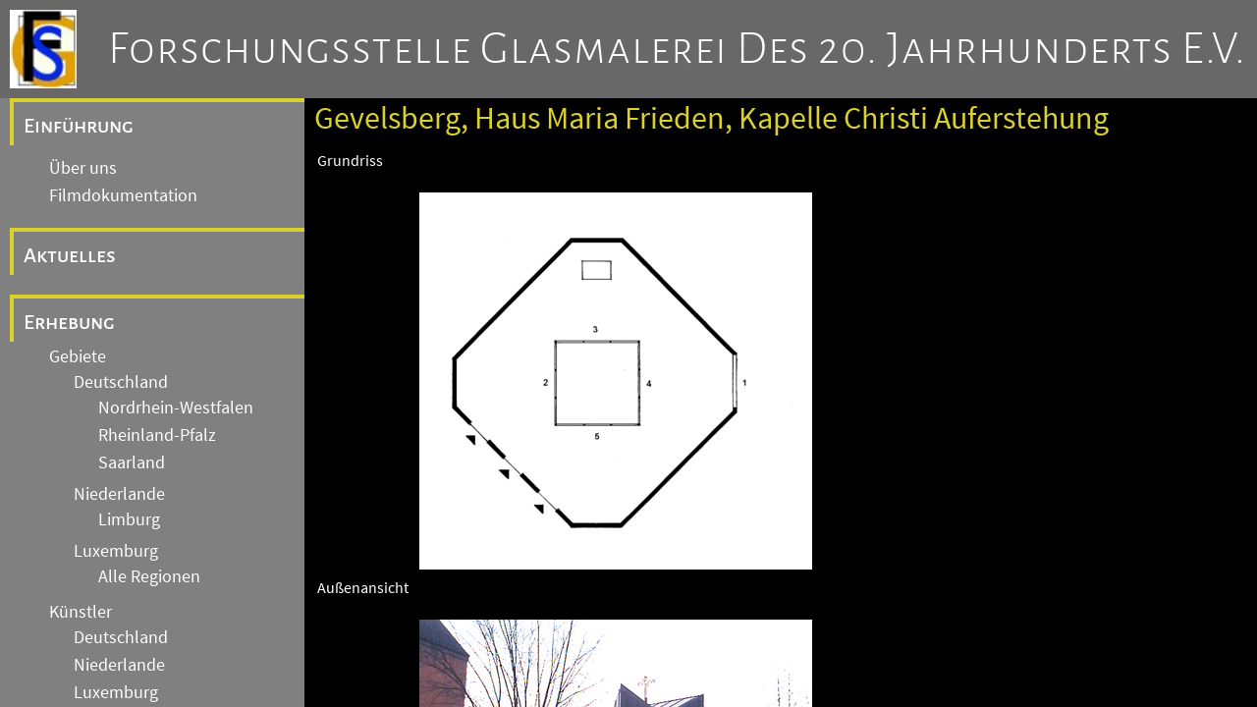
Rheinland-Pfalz (157, 435)
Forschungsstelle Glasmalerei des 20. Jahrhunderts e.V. (677, 49)
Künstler (80, 612)
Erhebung (69, 322)
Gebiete (77, 356)
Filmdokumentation (123, 195)
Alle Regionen (149, 576)
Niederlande (119, 494)
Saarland (131, 462)
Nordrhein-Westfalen (175, 407)
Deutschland (121, 382)
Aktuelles (70, 255)
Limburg (129, 519)
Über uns (83, 168)
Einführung (79, 125)
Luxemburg (116, 551)
